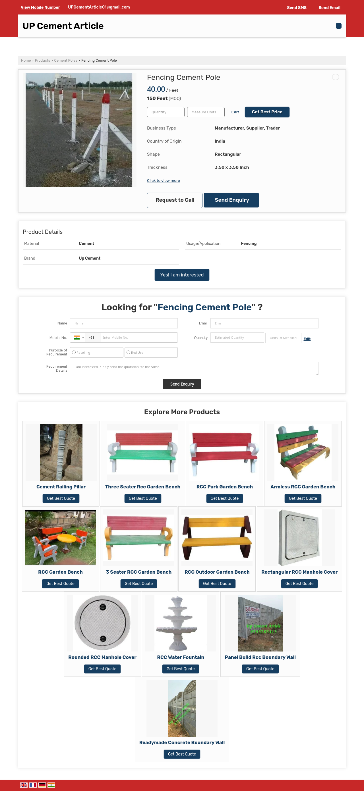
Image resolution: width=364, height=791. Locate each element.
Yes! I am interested (182, 275)
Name (62, 323)
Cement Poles (65, 60)
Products (42, 60)
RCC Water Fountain (180, 657)
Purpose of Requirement (56, 352)
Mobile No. (58, 337)
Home (26, 60)
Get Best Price (267, 112)
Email (203, 323)
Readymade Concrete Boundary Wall (182, 742)
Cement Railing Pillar (61, 487)
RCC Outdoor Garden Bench (217, 572)
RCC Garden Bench (60, 572)
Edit (235, 112)
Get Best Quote (61, 498)
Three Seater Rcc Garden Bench (143, 487)
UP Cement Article (63, 25)
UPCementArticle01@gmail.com (99, 7)
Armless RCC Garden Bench (302, 487)
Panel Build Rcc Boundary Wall (260, 657)
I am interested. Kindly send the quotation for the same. (194, 368)
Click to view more (163, 180)
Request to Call (175, 200)
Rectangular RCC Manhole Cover (299, 572)
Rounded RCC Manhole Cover (102, 657)
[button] (40, 7)
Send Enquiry (232, 200)
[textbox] (206, 112)
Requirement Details (56, 368)
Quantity (201, 337)
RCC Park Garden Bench (225, 487)
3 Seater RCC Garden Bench (139, 572)
